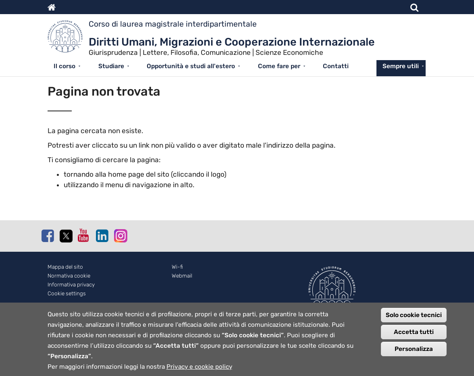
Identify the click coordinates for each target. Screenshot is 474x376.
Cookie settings (67, 293)
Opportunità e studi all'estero (191, 66)
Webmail (182, 276)
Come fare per (279, 66)
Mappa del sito (65, 267)
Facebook (47, 235)
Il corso (64, 66)
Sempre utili (401, 66)
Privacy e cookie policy (199, 370)
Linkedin (102, 235)
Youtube (84, 235)
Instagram (120, 235)
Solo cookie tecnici (414, 319)
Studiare (111, 66)
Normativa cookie (69, 276)
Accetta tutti (414, 336)
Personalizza (414, 353)
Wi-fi (177, 267)
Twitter (66, 236)
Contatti (336, 66)
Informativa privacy (71, 285)
